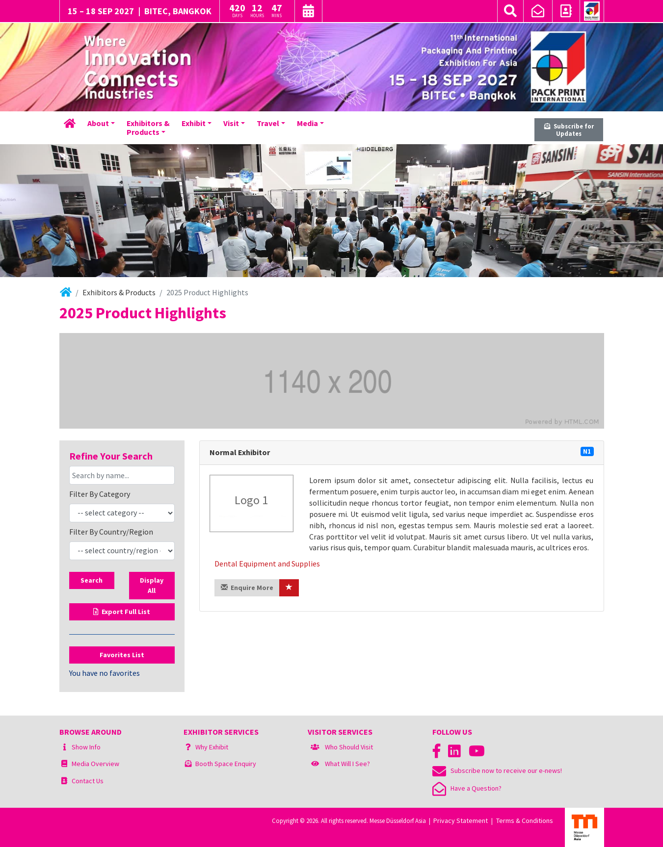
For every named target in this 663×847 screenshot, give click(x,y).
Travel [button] (268, 123)
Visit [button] (231, 123)
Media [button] (307, 123)
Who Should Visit (349, 747)
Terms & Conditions (524, 820)
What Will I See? (347, 763)
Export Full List (121, 611)
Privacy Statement (460, 820)
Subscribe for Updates (569, 129)
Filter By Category (99, 494)
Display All (151, 585)
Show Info (86, 747)
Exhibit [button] (194, 123)
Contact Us (88, 780)
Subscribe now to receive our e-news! (497, 770)
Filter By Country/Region (111, 532)
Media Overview (95, 763)
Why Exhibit (211, 747)
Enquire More (247, 587)
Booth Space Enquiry (225, 763)
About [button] (98, 123)
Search (91, 580)
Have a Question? (467, 788)
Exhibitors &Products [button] (148, 127)
